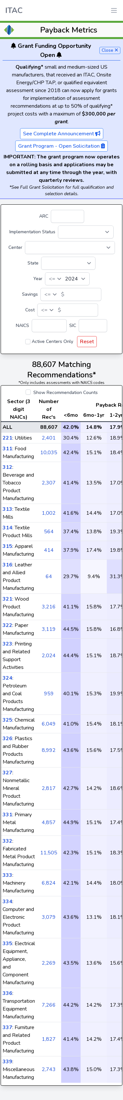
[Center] (70, 247)
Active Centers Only (52, 341)
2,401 (49, 437)
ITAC (14, 10)
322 (7, 625)
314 (7, 527)
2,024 (49, 655)
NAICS (22, 325)
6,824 (49, 883)
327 (7, 772)
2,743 (49, 1069)
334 (7, 901)
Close (110, 50)
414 (49, 550)
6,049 (49, 723)
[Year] (67, 278)
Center (15, 247)
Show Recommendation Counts (65, 392)
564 (49, 531)
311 (7, 448)
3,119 (49, 629)
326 (7, 738)
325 (7, 720)
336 (7, 993)
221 (7, 437)
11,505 (48, 852)
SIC (72, 325)
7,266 (49, 1005)
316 (7, 564)
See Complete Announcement (61, 133)
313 (7, 509)
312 (7, 467)
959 (49, 693)
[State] (68, 263)
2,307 (49, 482)
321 (7, 599)
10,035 (48, 452)
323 (7, 643)
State (33, 263)
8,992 (49, 750)
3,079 (49, 917)
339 (7, 1061)
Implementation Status (32, 232)
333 (7, 875)
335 (7, 943)
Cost (30, 310)
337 (7, 1027)
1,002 (49, 513)
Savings (30, 294)
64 (49, 576)
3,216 (49, 606)
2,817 (49, 788)
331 (7, 814)
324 (7, 678)
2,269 (49, 963)
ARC (43, 216)
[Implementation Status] (86, 231)
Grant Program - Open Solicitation (61, 146)
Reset (87, 341)
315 (7, 546)
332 (7, 841)
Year (37, 279)
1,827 (49, 1039)
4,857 (49, 822)
